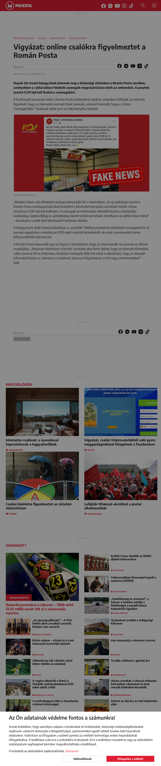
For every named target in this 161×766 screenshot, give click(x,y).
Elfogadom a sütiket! (130, 758)
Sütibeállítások (82, 758)
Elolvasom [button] (72, 751)
